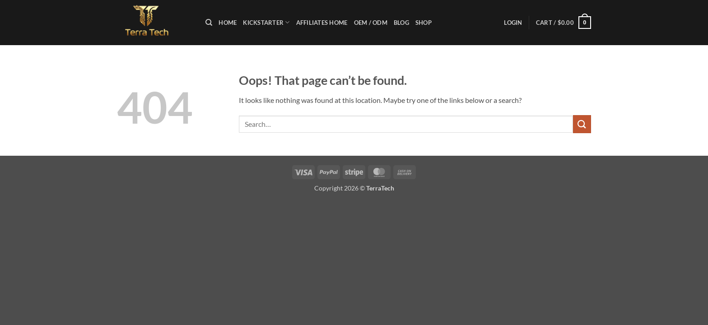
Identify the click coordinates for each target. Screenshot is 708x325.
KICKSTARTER (266, 22)
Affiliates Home (322, 22)
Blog (401, 22)
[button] (513, 23)
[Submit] (582, 124)
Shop (423, 22)
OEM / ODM (370, 22)
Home (228, 22)
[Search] (208, 22)
